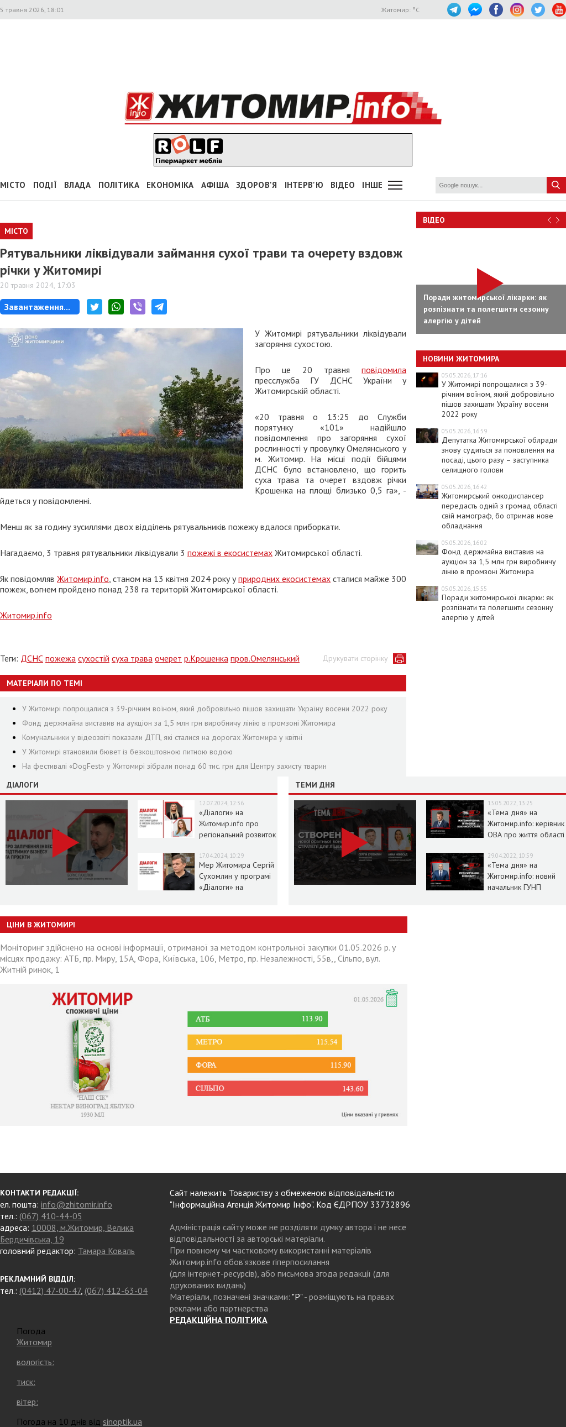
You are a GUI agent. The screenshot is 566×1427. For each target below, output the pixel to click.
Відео (434, 220)
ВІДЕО (343, 185)
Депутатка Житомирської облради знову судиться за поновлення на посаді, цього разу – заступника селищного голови (500, 455)
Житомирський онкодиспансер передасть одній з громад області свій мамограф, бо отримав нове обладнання (500, 511)
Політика (118, 185)
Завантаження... (37, 306)
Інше (372, 185)
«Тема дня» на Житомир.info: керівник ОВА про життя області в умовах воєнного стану (526, 834)
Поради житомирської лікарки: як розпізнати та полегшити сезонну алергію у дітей (497, 607)
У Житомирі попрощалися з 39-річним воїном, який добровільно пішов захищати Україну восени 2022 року (204, 709)
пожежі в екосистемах (229, 552)
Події (45, 185)
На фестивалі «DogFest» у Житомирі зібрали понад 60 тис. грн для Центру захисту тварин (174, 766)
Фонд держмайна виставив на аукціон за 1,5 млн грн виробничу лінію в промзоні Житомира (179, 723)
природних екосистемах (284, 578)
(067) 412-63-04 (116, 1290)
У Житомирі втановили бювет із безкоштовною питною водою (127, 752)
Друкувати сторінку (355, 658)
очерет (168, 658)
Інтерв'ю (304, 185)
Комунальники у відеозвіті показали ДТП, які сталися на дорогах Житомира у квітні (162, 737)
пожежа (60, 658)
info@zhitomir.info (76, 1204)
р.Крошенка (206, 658)
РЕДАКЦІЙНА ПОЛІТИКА (219, 1319)
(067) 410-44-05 (50, 1215)
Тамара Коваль (106, 1250)
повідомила (383, 369)
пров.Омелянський (265, 658)
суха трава (132, 658)
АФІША (215, 185)
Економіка (170, 185)
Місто (13, 185)
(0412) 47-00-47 (50, 1290)
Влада (77, 185)
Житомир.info (83, 578)
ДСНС (31, 658)
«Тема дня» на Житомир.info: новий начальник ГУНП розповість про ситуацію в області (521, 887)
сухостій (93, 658)
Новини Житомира (461, 359)
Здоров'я (256, 185)
